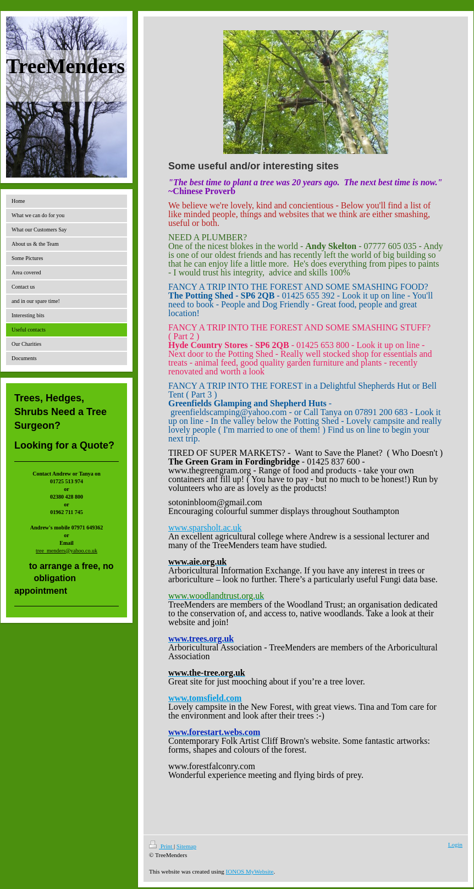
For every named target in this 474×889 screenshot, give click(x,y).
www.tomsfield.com (204, 698)
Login (455, 844)
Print (161, 846)
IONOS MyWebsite (250, 871)
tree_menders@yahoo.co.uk (66, 551)
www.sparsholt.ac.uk (205, 527)
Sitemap (186, 846)
